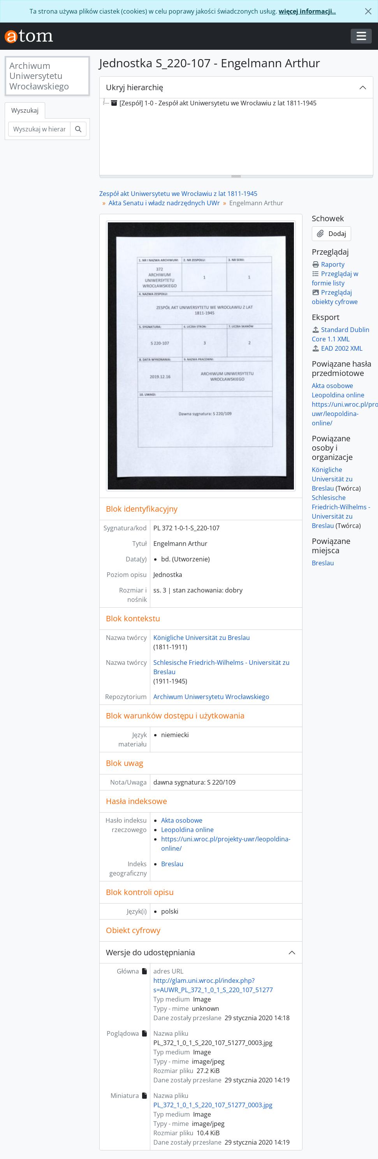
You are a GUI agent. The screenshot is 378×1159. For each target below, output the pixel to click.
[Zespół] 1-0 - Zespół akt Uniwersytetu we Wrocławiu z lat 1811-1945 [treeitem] (212, 103)
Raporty (328, 264)
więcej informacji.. (307, 11)
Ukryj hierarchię (134, 87)
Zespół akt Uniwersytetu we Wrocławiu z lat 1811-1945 (178, 193)
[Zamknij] (368, 11)
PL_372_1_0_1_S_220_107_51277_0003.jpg (213, 1105)
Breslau (172, 864)
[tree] (236, 137)
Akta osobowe (181, 820)
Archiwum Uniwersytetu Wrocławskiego (211, 696)
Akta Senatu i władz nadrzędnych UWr (164, 203)
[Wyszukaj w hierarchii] (39, 129)
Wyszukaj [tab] (25, 110)
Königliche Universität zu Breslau (201, 637)
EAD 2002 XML (337, 348)
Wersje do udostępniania (150, 952)
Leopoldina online (187, 829)
